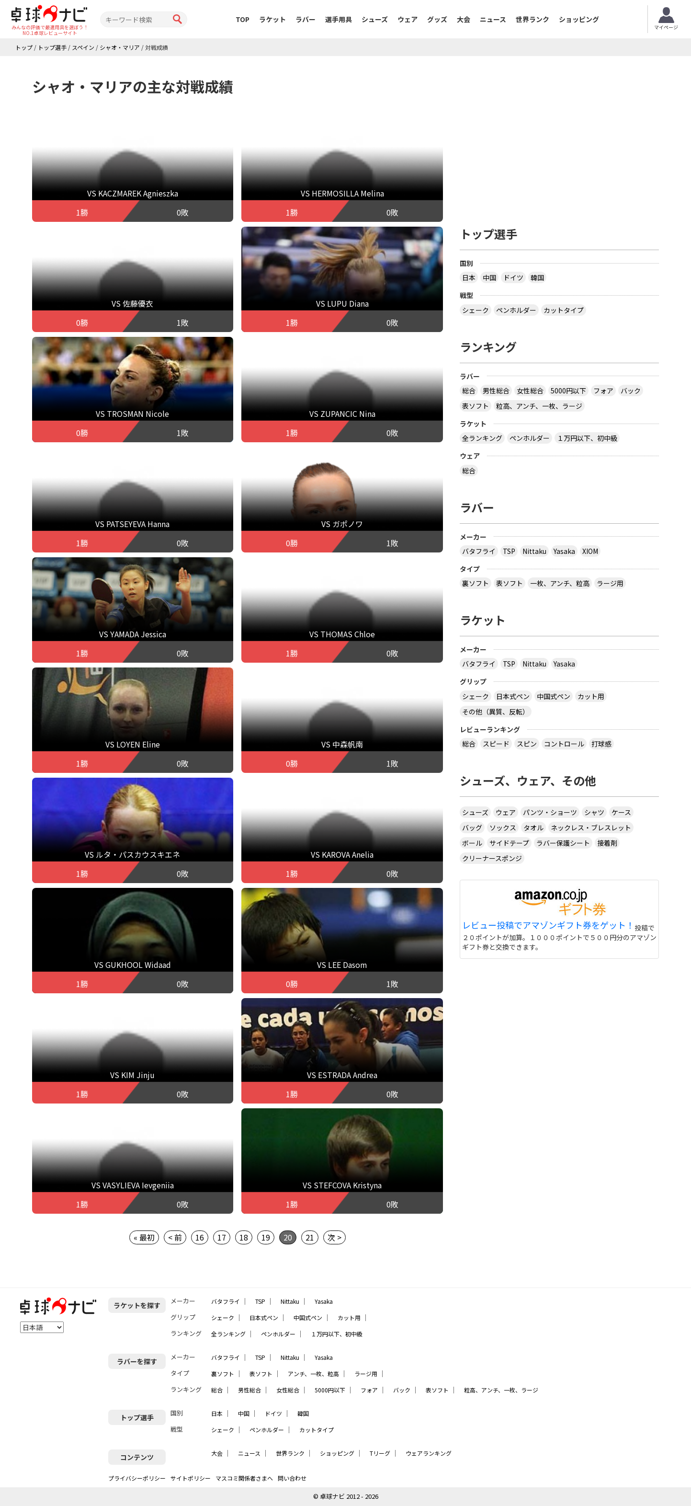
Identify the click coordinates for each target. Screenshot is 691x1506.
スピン (527, 743)
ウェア (407, 19)
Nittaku (534, 551)
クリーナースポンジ (492, 858)
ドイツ (513, 277)
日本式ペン (513, 696)
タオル (533, 827)
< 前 (175, 1237)
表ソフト (475, 406)
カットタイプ (564, 310)
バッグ (472, 827)
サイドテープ (509, 843)
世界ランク (532, 19)
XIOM (590, 551)
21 (310, 1237)
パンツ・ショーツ (550, 812)
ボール (472, 843)
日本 (469, 277)
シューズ (375, 19)
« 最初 (144, 1237)
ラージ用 (610, 583)
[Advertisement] (559, 137)
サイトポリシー (190, 1478)
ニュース (493, 19)
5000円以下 (568, 390)
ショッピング (579, 19)
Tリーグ (380, 1453)
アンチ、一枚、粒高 (313, 1373)
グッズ (437, 19)
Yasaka (564, 551)
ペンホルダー (516, 310)
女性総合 (530, 390)
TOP (242, 19)
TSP (509, 551)
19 (265, 1237)
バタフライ (479, 551)
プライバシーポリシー (137, 1478)
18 (243, 1237)
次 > (334, 1237)
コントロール (564, 743)
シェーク (475, 310)
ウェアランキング (429, 1453)
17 (221, 1237)
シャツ (594, 812)
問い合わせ (292, 1478)
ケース (621, 812)
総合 (469, 390)
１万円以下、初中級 (587, 438)
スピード (496, 743)
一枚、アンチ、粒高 (559, 583)
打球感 (601, 743)
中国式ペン (553, 696)
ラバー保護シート (563, 843)
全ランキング (482, 438)
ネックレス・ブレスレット (591, 827)
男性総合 (496, 390)
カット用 (591, 696)
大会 (463, 19)
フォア (603, 390)
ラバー (305, 19)
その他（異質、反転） (495, 711)
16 (199, 1237)
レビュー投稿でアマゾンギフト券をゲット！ (548, 925)
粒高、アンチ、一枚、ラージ (539, 406)
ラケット (272, 19)
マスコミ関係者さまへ (244, 1478)
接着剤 (607, 843)
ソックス (502, 827)
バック (631, 390)
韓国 (537, 277)
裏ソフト (475, 583)
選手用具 (338, 19)
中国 (489, 277)
